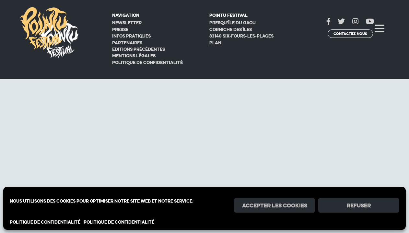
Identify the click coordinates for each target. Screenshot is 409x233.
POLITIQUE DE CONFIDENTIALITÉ (45, 222)
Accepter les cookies (274, 205)
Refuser (359, 205)
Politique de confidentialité (147, 62)
